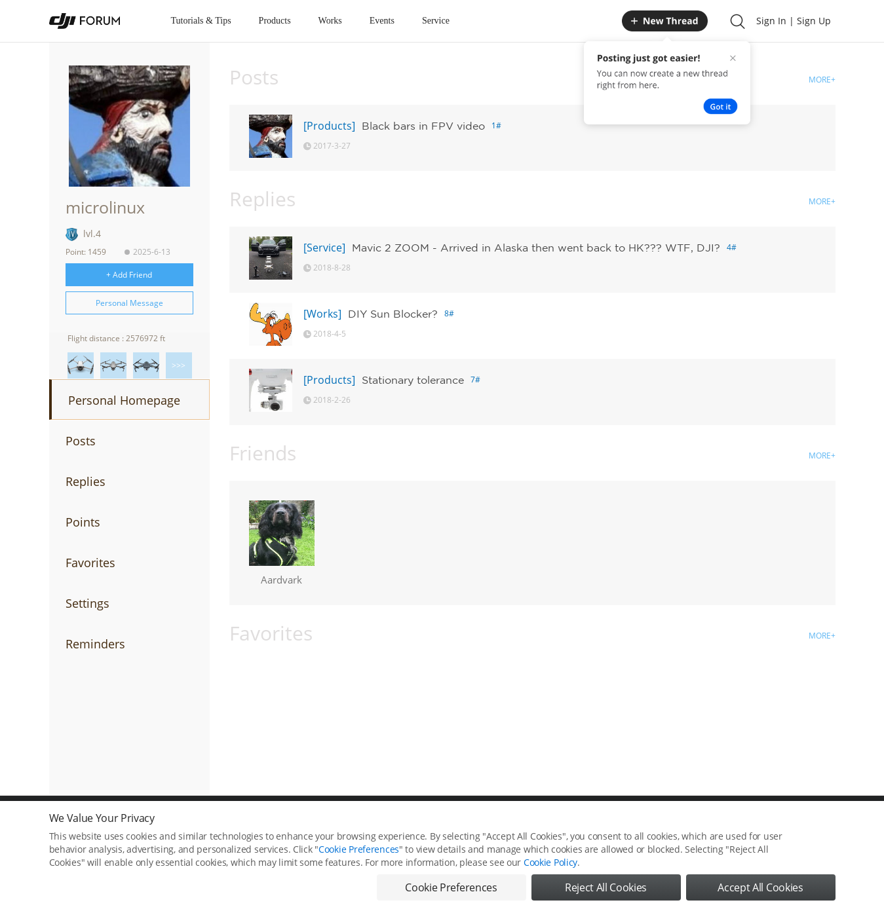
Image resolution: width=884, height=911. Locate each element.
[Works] (322, 314)
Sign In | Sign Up (793, 20)
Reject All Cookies (606, 894)
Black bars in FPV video (423, 126)
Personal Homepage (124, 400)
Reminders (95, 644)
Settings (87, 603)
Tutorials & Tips (201, 21)
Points (83, 522)
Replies (86, 481)
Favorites (90, 562)
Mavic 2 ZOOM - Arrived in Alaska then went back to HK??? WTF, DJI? (536, 247)
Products (275, 21)
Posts (81, 441)
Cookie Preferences (358, 855)
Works (330, 21)
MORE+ (822, 79)
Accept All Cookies (760, 894)
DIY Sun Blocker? (393, 314)
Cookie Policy (550, 869)
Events (382, 21)
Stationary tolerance (413, 380)
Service (436, 21)
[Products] (329, 126)
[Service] (324, 247)
